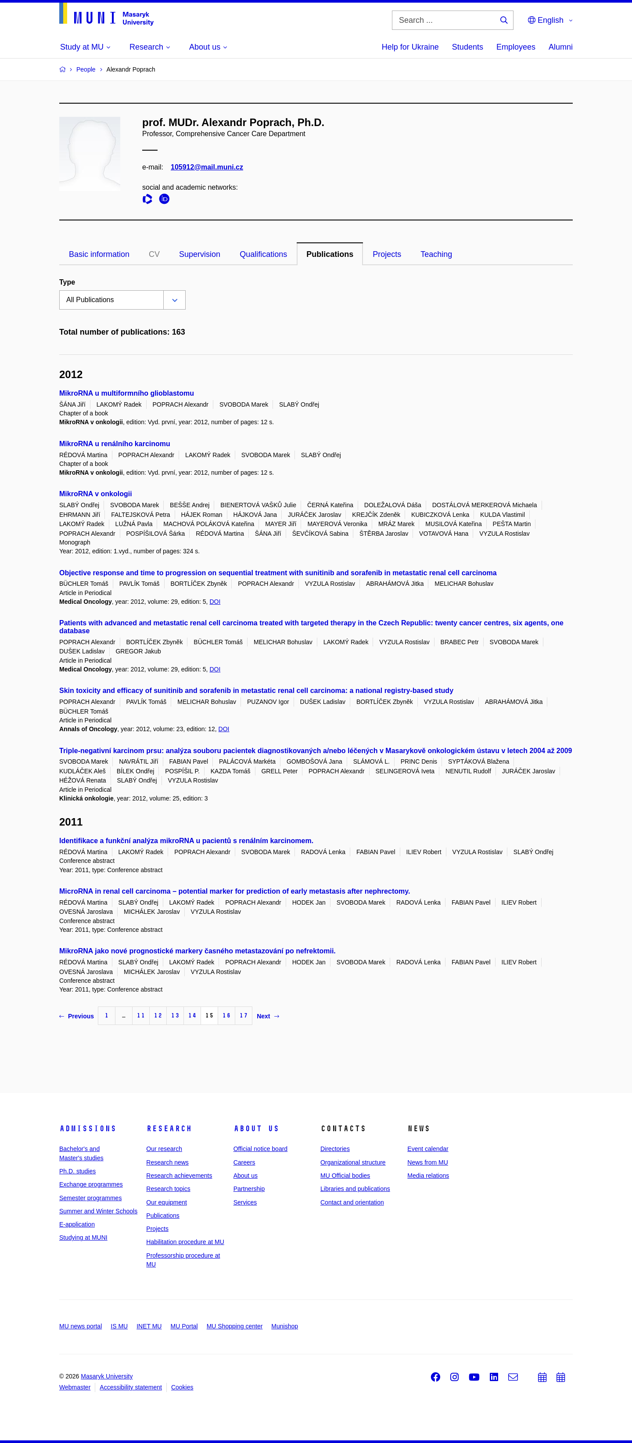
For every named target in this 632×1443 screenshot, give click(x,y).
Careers (244, 1162)
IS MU (119, 1326)
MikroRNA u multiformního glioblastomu (126, 393)
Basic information (99, 254)
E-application (77, 1224)
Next (268, 1016)
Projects (387, 254)
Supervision (199, 254)
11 (140, 1015)
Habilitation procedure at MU (185, 1241)
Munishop (284, 1326)
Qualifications (263, 254)
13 (175, 1015)
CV (154, 254)
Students (467, 47)
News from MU (427, 1162)
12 (158, 1015)
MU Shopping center (235, 1326)
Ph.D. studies (77, 1171)
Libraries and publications (355, 1188)
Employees (515, 47)
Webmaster (74, 1387)
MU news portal (80, 1326)
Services (245, 1202)
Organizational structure (353, 1162)
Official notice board (260, 1148)
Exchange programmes (91, 1184)
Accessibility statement (131, 1387)
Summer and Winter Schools (98, 1211)
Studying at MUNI (83, 1237)
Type (67, 282)
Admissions (87, 1128)
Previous (76, 1016)
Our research (164, 1148)
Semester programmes (90, 1197)
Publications (329, 254)
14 (192, 1015)
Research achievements (179, 1175)
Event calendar (427, 1148)
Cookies (182, 1387)
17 (243, 1015)
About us (256, 1128)
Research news (167, 1162)
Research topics (168, 1188)
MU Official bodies (345, 1175)
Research (169, 1128)
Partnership (249, 1188)
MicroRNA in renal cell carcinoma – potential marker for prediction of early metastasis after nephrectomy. (234, 891)
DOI (214, 601)
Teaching (436, 254)
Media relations (428, 1175)
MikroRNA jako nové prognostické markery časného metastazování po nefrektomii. (197, 951)
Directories (335, 1148)
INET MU (149, 1326)
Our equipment (166, 1202)
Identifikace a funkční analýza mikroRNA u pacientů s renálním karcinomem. (186, 840)
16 (226, 1015)
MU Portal (184, 1326)
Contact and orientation (352, 1202)
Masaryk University (107, 1376)
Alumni (561, 47)
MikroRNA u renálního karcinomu (114, 443)
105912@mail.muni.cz (207, 167)
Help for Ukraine (410, 47)
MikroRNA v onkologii (95, 494)
